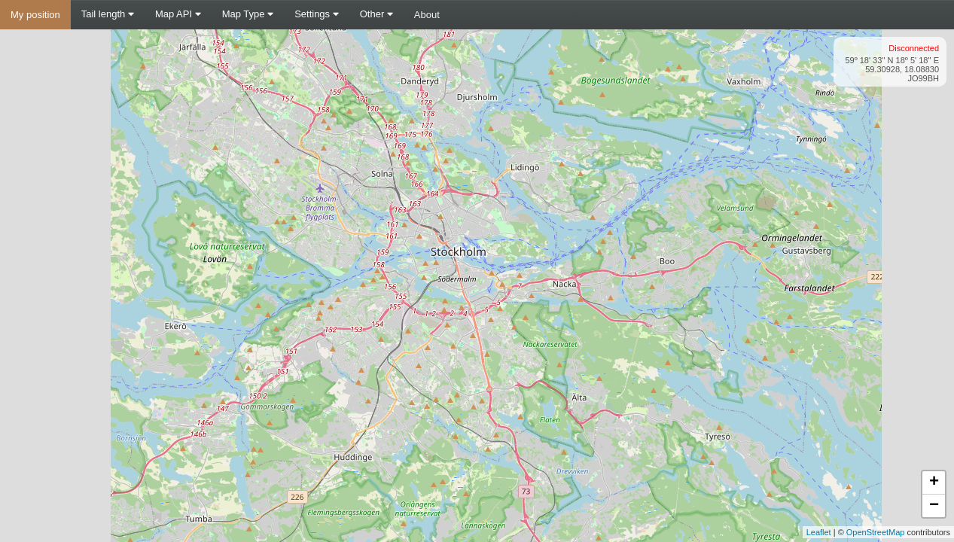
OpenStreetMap (875, 532)
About (427, 14)
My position (35, 14)
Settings (316, 14)
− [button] (934, 506)
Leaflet (818, 532)
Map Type (247, 14)
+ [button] (934, 482)
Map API (178, 14)
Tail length (107, 14)
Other (376, 14)
